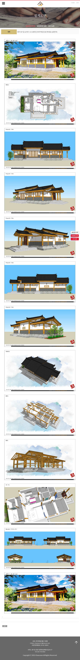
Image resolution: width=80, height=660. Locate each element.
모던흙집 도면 (75, 235)
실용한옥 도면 (30, 26)
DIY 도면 (51, 26)
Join (77, 2)
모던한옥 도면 (41, 26)
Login (73, 2)
